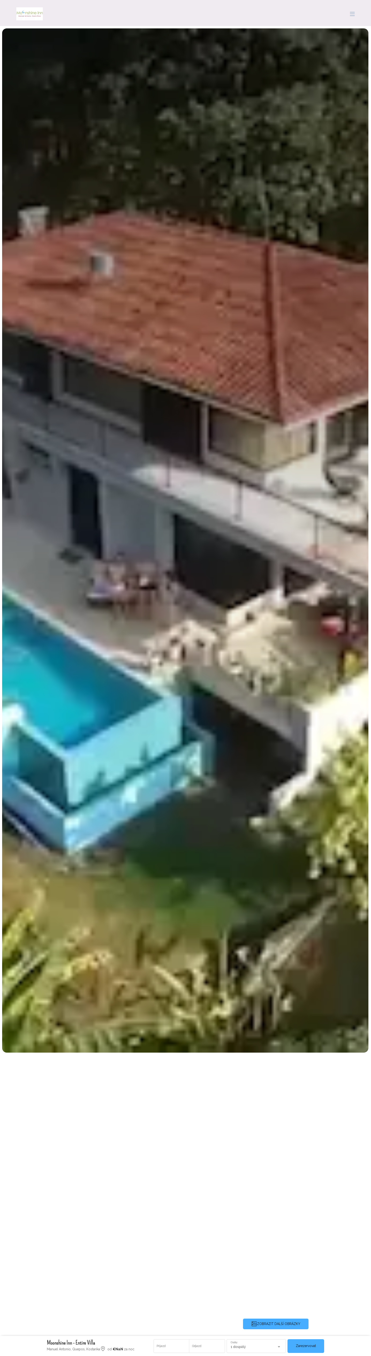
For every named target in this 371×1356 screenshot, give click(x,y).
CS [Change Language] (350, 13)
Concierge (272, 13)
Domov (120, 13)
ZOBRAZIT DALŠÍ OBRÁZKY (275, 1324)
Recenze (296, 13)
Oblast (216, 13)
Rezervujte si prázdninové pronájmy (168, 13)
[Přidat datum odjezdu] (207, 1346)
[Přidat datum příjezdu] (171, 1346)
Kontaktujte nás (325, 13)
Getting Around (242, 13)
